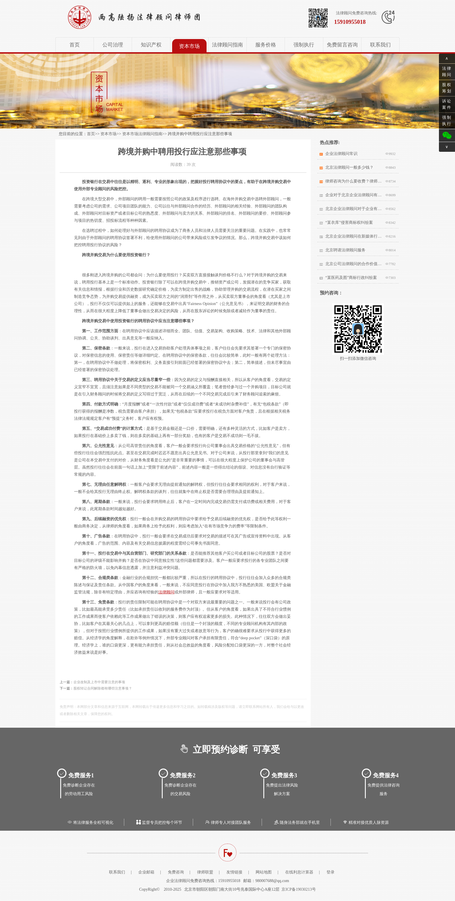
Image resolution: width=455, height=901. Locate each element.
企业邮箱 (146, 872)
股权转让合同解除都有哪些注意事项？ (102, 688)
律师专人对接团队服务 (227, 822)
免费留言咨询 (342, 45)
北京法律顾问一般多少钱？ (349, 167)
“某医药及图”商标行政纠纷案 (351, 277)
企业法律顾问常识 (341, 154)
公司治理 (112, 45)
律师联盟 (205, 872)
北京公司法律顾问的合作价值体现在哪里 (353, 264)
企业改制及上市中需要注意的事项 (99, 682)
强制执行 (303, 45)
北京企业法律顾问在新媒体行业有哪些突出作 (353, 236)
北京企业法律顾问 (151, 17)
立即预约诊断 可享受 (227, 749)
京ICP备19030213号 (298, 889)
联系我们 (380, 45)
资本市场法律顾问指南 (142, 134)
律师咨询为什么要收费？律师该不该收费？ (353, 181)
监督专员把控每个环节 (158, 822)
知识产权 (151, 45)
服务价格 (265, 45)
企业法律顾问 (178, 881)
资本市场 (189, 46)
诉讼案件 (447, 104)
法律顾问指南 (227, 45)
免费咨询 (176, 872)
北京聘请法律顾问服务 (345, 250)
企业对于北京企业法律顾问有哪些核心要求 (353, 195)
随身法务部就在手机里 (296, 822)
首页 (74, 45)
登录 (330, 872)
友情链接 (234, 872)
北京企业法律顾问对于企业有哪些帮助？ (353, 209)
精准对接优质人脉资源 (365, 822)
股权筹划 (447, 88)
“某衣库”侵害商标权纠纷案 (349, 222)
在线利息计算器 (299, 872)
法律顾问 (166, 592)
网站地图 (264, 872)
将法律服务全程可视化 (89, 822)
